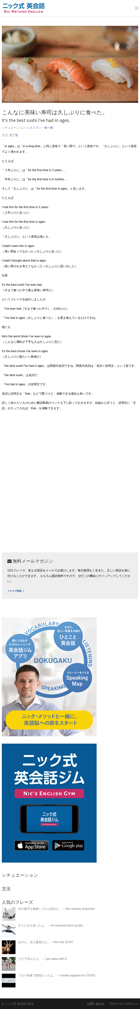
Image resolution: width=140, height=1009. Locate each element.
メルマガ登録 (15, 591)
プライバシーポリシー (123, 1003)
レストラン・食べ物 (40, 127)
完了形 (13, 135)
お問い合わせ (96, 1003)
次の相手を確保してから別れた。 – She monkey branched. (56, 908)
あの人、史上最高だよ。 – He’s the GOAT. (45, 942)
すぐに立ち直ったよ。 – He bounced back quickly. (51, 925)
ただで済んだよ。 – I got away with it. (42, 958)
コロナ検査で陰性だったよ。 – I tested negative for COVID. (57, 975)
